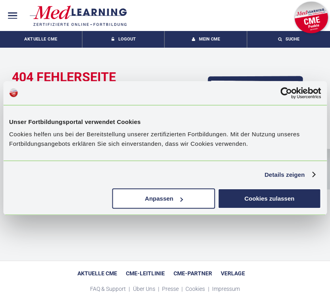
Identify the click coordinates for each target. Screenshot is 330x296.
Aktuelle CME (40, 39)
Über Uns (144, 289)
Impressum (226, 289)
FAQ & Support (108, 289)
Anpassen (164, 198)
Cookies (195, 289)
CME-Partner (193, 273)
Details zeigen (284, 174)
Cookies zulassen (270, 198)
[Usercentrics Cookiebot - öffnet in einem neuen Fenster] (286, 93)
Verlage (233, 273)
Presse (171, 289)
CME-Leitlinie (145, 273)
